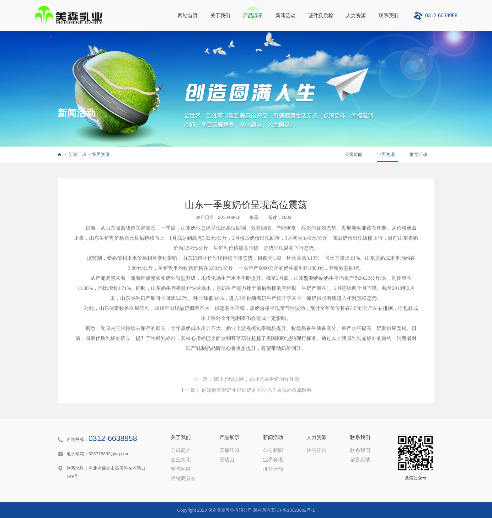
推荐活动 (417, 154)
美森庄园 (229, 450)
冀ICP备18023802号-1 (293, 510)
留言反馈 (360, 459)
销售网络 (181, 469)
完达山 (226, 459)
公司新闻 (351, 154)
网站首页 (188, 15)
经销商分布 (183, 478)
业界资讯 (101, 154)
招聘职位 (317, 450)
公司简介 (181, 450)
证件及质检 (320, 15)
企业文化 (181, 459)
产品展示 (253, 15)
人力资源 (356, 15)
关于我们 (220, 15)
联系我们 (388, 15)
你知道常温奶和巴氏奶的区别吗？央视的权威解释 (256, 410)
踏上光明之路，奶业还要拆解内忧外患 (256, 399)
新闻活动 (285, 15)
